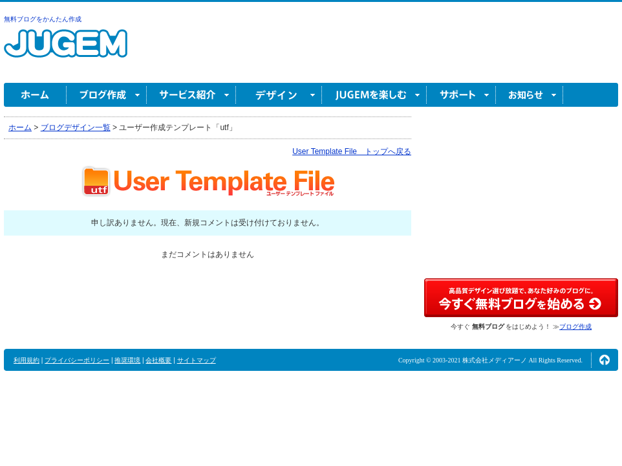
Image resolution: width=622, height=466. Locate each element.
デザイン (279, 95)
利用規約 (26, 360)
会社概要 (158, 360)
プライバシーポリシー (77, 360)
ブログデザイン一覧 (76, 127)
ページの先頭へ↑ (604, 360)
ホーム (35, 95)
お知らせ (529, 95)
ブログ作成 (107, 95)
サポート (461, 95)
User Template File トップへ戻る (351, 151)
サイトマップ (196, 360)
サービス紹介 (191, 95)
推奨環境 (127, 360)
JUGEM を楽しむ (374, 95)
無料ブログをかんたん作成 (42, 19)
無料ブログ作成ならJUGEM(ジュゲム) (65, 50)
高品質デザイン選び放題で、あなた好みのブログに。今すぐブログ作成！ (521, 297)
